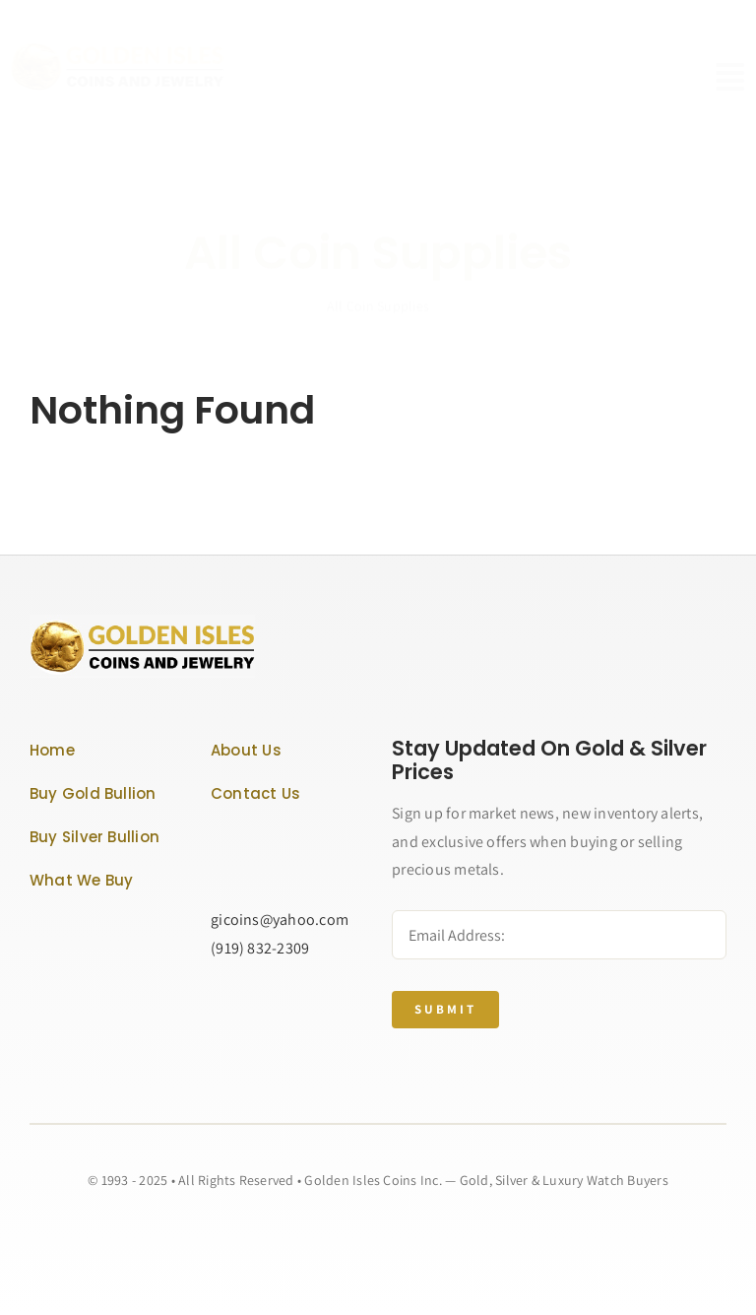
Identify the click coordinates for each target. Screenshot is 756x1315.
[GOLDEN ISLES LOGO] (132, 48)
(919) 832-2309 (260, 948)
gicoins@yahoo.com (279, 919)
